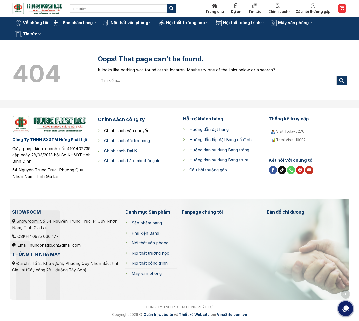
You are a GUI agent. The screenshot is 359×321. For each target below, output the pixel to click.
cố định (220, 139)
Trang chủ (214, 8)
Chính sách (279, 8)
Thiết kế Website (194, 314)
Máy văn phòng (291, 23)
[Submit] (171, 8)
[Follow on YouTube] (309, 170)
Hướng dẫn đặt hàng (209, 129)
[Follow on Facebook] (273, 170)
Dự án (236, 8)
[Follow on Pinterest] (300, 170)
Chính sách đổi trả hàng (127, 140)
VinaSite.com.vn (232, 314)
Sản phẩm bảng (75, 23)
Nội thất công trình (240, 23)
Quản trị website (158, 314)
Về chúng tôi (31, 23)
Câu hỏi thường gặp (313, 8)
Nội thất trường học (183, 23)
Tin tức (254, 8)
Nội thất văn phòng (127, 23)
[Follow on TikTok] (282, 170)
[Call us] (291, 170)
